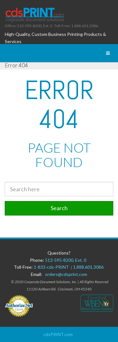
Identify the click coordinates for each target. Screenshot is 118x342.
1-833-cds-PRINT (52, 267)
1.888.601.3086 (88, 267)
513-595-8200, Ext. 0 (65, 260)
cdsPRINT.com (58, 334)
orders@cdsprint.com (66, 274)
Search (59, 208)
